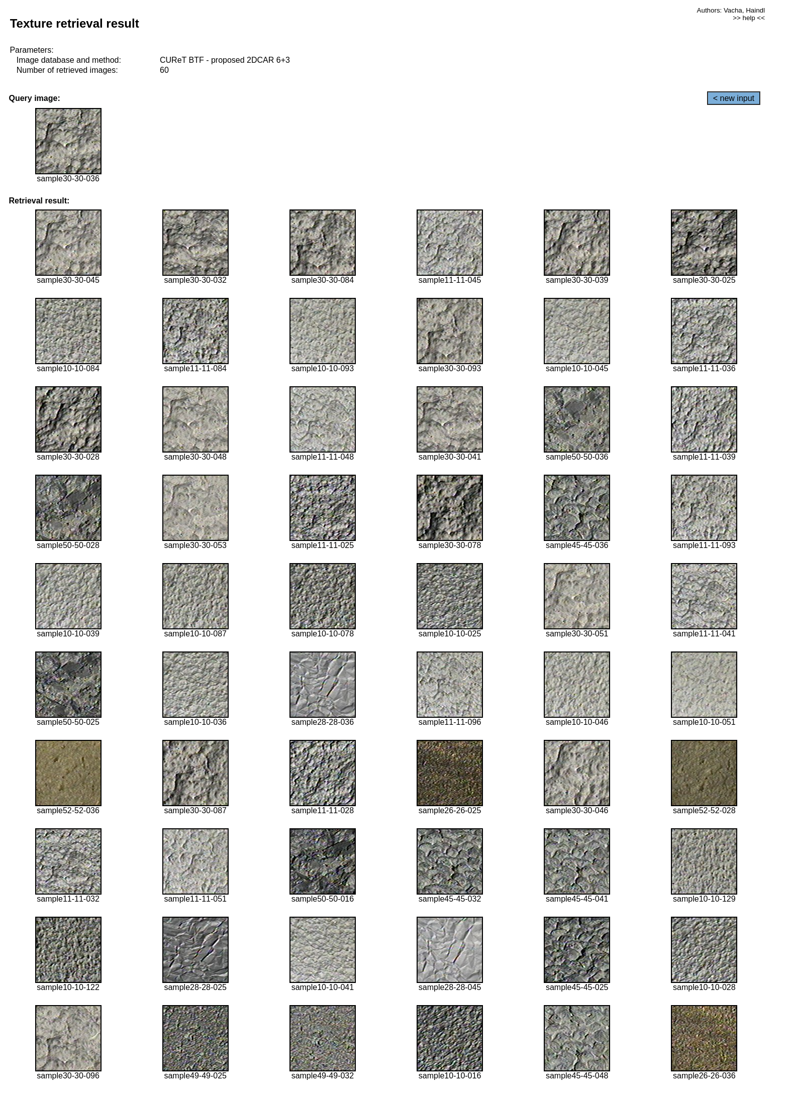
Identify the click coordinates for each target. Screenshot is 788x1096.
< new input (733, 98)
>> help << (749, 18)
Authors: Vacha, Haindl (731, 10)
